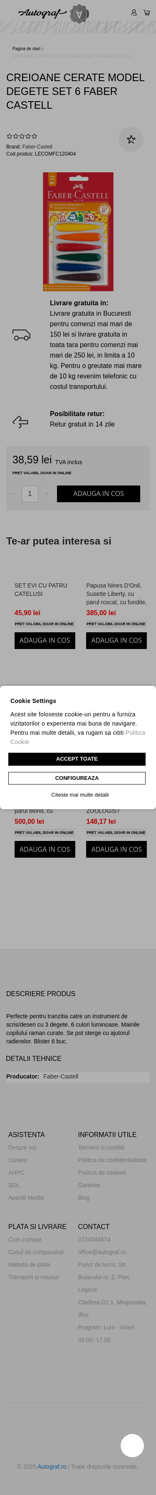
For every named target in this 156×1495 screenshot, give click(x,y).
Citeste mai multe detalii (80, 795)
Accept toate (77, 759)
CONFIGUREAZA (77, 778)
